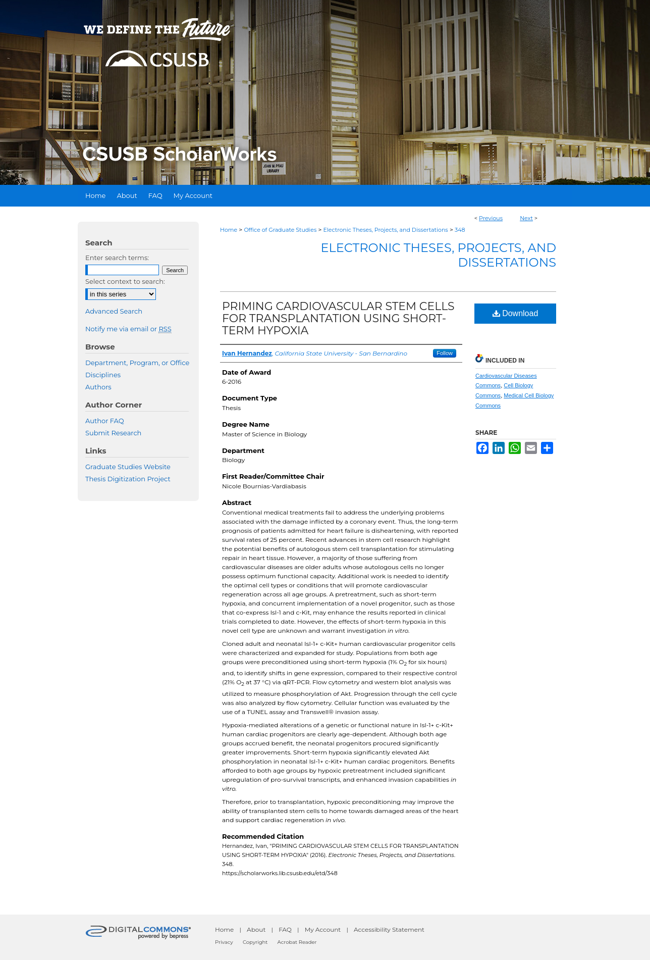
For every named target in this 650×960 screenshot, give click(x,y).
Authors (98, 387)
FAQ (285, 929)
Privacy (224, 942)
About (256, 929)
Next (526, 218)
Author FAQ (104, 421)
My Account (323, 929)
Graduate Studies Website (128, 467)
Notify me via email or (128, 329)
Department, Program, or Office (137, 363)
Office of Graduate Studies (280, 229)
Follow (445, 353)
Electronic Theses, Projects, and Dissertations (385, 229)
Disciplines (103, 375)
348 (460, 229)
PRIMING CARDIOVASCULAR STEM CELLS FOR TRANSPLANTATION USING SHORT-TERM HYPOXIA (338, 318)
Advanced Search (113, 311)
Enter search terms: (117, 258)
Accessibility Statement (389, 929)
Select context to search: (125, 281)
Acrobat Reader (297, 942)
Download (515, 313)
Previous (491, 218)
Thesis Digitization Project (128, 479)
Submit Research (113, 433)
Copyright (255, 942)
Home (228, 229)
